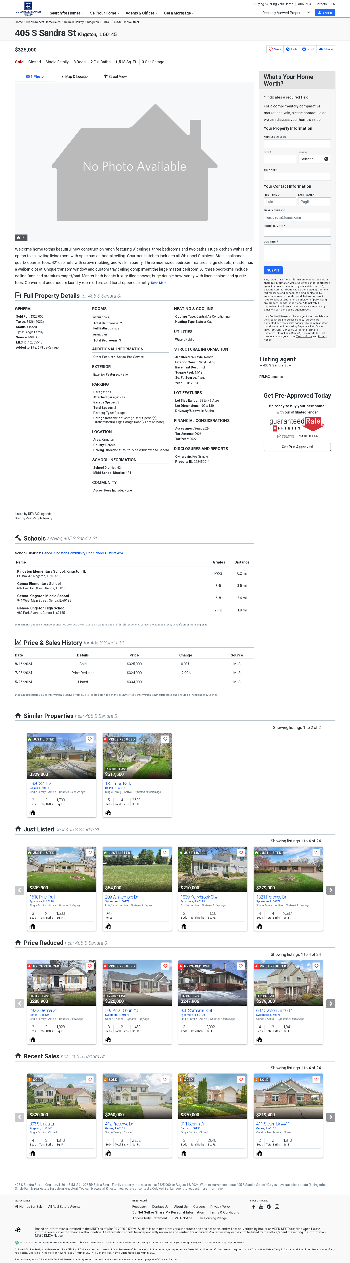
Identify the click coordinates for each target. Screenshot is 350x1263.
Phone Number (274, 226)
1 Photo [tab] (35, 76)
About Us (304, 4)
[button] (325, 12)
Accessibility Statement (149, 1218)
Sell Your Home (104, 13)
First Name (272, 194)
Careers (321, 4)
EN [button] (333, 4)
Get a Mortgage (179, 13)
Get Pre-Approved (297, 447)
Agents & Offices (141, 13)
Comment (271, 241)
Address (275, 136)
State (303, 152)
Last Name (306, 194)
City (267, 152)
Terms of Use (304, 336)
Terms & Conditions (224, 1212)
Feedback (139, 1206)
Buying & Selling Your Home (273, 4)
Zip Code (270, 170)
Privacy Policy (220, 1207)
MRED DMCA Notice (49, 1235)
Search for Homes (66, 13)
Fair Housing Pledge (212, 1218)
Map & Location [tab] (75, 76)
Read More (159, 283)
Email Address (274, 210)
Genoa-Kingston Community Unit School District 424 (82, 553)
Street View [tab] (115, 76)
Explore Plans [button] (236, 1242)
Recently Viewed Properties (286, 13)
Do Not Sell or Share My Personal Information (168, 1212)
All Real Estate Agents (64, 1207)
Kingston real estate (120, 1188)
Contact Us (160, 1207)
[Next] (330, 890)
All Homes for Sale (29, 1207)
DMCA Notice (182, 1218)
